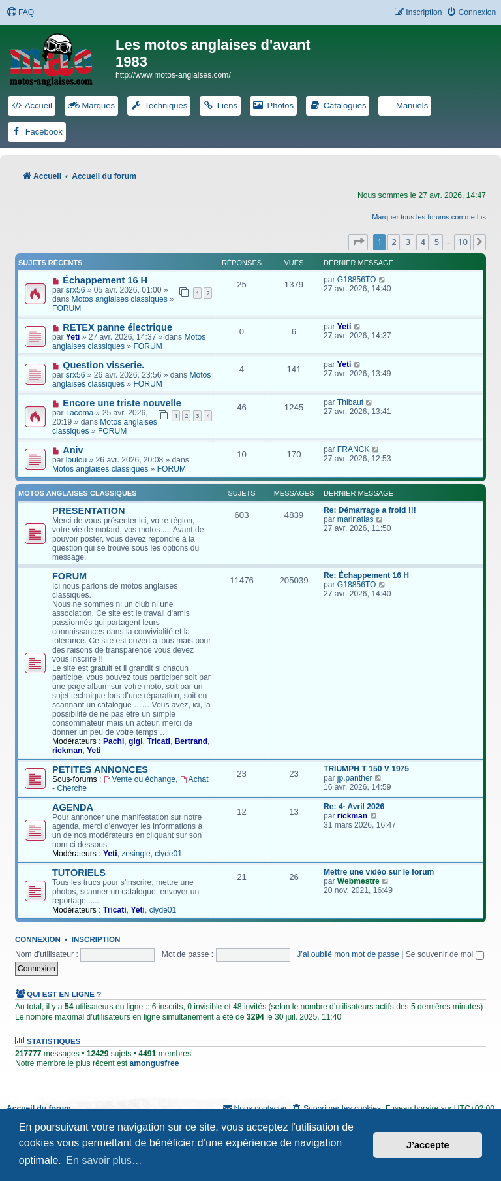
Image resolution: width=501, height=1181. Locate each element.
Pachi (113, 741)
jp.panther (354, 778)
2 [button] (393, 242)
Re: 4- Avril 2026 (354, 806)
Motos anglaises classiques (120, 299)
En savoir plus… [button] (104, 1160)
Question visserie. (103, 365)
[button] (358, 242)
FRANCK (353, 449)
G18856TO (356, 279)
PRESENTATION (88, 511)
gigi (136, 741)
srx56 (75, 290)
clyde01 (168, 853)
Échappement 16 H (105, 280)
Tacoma (79, 412)
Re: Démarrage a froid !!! (370, 510)
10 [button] (462, 242)
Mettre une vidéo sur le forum (379, 872)
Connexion (38, 939)
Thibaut (350, 402)
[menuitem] (20, 13)
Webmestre (358, 881)
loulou (76, 459)
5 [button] (436, 242)
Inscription (96, 939)
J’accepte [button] (427, 1145)
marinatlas (355, 519)
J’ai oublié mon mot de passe (348, 954)
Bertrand (191, 741)
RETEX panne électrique (117, 327)
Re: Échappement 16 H (366, 575)
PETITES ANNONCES (100, 769)
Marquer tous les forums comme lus (429, 217)
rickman (67, 750)
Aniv (73, 450)
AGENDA (72, 807)
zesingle (135, 853)
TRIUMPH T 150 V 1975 (366, 768)
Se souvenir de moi (445, 954)
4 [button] (422, 242)
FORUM (66, 308)
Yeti (73, 337)
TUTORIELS (79, 872)
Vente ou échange (139, 779)
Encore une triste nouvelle (122, 403)
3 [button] (408, 242)
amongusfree (154, 1063)
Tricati (158, 741)
